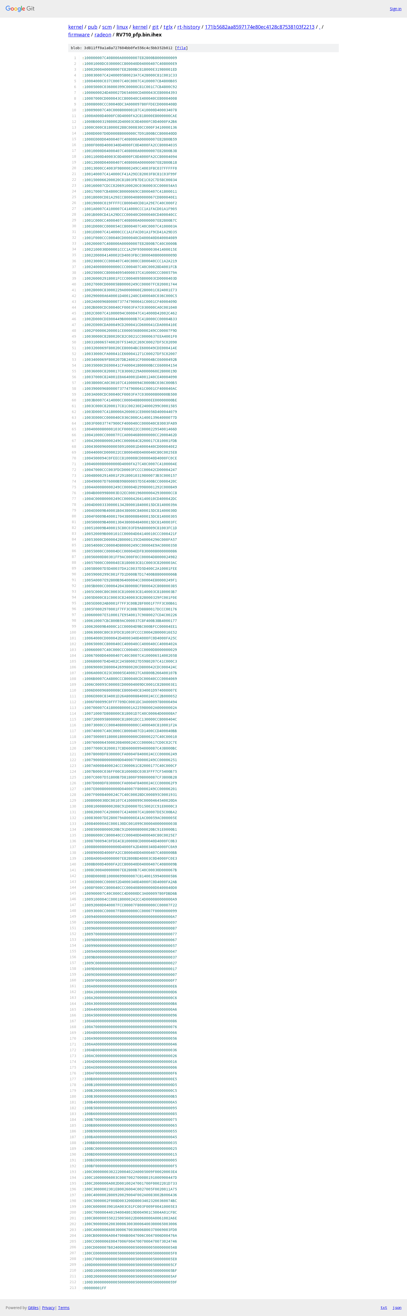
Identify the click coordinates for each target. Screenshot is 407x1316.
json (397, 1307)
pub (92, 26)
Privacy (48, 1307)
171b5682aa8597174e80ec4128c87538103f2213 (259, 26)
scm (107, 26)
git (155, 26)
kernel (75, 26)
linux (122, 26)
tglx (168, 26)
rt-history (188, 26)
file (181, 48)
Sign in (395, 8)
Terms (64, 1307)
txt (383, 1307)
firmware (79, 34)
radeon (102, 34)
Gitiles (33, 1307)
